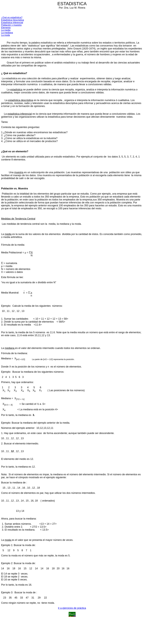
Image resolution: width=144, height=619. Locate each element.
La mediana (7, 32)
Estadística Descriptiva (12, 20)
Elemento (6, 27)
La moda (5, 35)
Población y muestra (11, 25)
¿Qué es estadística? (11, 17)
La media (5, 30)
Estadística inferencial (12, 22)
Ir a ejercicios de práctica (72, 608)
